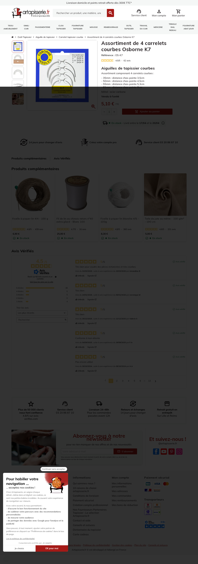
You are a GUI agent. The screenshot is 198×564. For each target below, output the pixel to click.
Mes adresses (120, 492)
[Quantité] (109, 112)
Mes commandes (121, 497)
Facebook (156, 453)
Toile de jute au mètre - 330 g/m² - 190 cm (164, 220)
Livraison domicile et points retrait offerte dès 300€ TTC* (99, 2)
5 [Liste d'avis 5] (134, 382)
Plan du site (140, 546)
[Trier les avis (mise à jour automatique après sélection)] (42, 314)
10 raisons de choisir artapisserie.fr (85, 491)
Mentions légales (72, 546)
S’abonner (125, 453)
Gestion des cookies (122, 546)
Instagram (179, 453)
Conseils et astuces (84, 526)
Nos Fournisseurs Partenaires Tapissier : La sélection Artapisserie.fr (90, 514)
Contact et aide (81, 521)
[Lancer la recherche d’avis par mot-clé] (65, 321)
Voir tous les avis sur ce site (41, 283)
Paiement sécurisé (83, 501)
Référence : (107, 55)
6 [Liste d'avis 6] (140, 382)
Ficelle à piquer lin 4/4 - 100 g (30, 218)
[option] (18, 47)
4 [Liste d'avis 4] (128, 382)
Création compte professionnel (90, 506)
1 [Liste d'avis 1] (111, 382)
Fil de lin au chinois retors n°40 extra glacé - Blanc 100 (74, 220)
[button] (93, 107)
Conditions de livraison (86, 497)
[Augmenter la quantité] (114, 112)
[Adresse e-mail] (87, 453)
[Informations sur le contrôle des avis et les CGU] (55, 278)
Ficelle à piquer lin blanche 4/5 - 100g (120, 220)
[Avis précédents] (105, 381)
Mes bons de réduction (125, 506)
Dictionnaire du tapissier (87, 531)
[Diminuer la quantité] (104, 112)
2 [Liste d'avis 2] (116, 382)
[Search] (80, 13)
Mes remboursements (124, 501)
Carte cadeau (81, 535)
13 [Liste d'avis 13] (149, 382)
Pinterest (171, 453)
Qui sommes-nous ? (84, 484)
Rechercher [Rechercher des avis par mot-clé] (40, 321)
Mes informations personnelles (122, 486)
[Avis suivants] (155, 382)
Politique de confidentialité (96, 546)
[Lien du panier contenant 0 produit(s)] (178, 13)
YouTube (164, 453)
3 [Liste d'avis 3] (122, 382)
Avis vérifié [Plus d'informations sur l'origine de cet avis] (180, 263)
